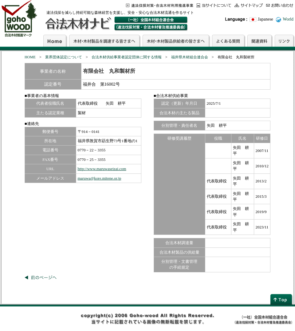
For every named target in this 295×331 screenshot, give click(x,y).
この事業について (159, 5)
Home (54, 40)
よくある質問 (228, 40)
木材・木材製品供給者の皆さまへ (176, 40)
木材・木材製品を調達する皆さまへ (104, 40)
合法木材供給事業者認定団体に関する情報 (127, 57)
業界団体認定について (63, 57)
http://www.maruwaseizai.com (102, 168)
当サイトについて (213, 5)
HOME (30, 57)
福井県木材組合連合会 (189, 57)
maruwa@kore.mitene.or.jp (99, 178)
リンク (284, 40)
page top (281, 299)
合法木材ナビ (77, 23)
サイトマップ (248, 5)
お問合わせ (279, 5)
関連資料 (259, 40)
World (288, 19)
